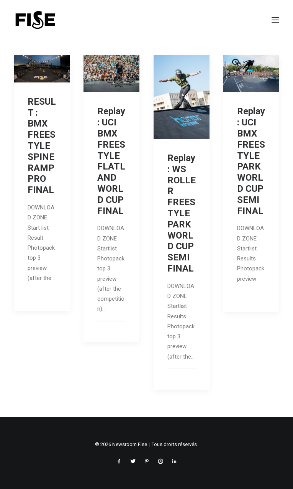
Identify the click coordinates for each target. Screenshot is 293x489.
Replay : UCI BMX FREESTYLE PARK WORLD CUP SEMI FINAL (251, 161)
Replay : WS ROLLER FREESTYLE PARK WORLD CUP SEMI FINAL (181, 213)
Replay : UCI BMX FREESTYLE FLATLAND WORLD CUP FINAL (111, 161)
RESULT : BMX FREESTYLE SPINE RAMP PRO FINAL (42, 145)
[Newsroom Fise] (35, 20)
